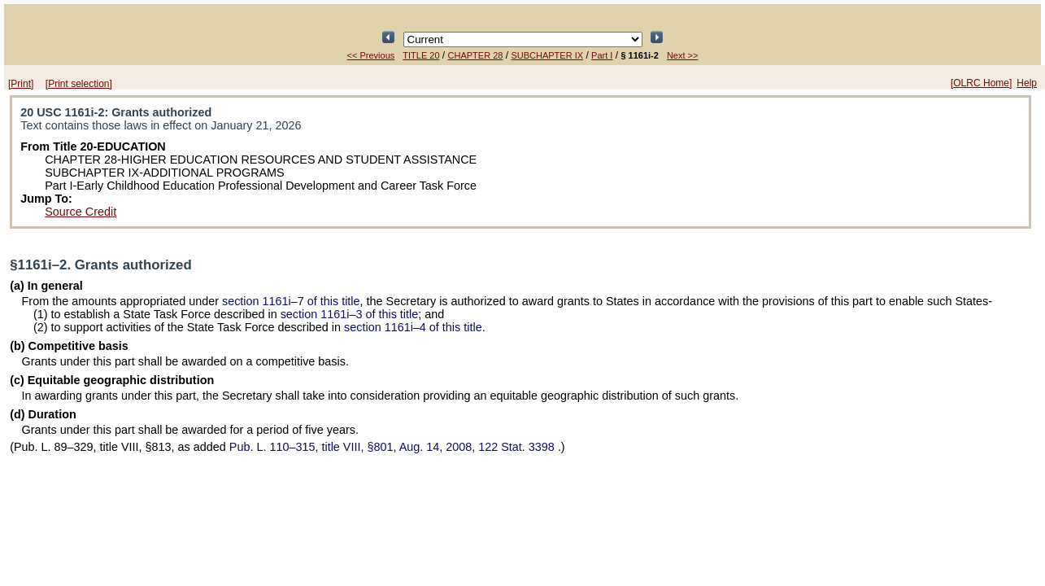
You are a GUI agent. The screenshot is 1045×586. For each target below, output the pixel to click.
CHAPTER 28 (475, 55)
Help (1027, 83)
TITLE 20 (421, 55)
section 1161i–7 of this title (291, 301)
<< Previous (371, 55)
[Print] (20, 84)
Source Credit (80, 211)
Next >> (683, 55)
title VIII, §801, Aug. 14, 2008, (393, 446)
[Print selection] (79, 84)
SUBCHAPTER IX (547, 55)
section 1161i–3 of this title (350, 314)
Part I (601, 55)
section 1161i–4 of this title (413, 327)
